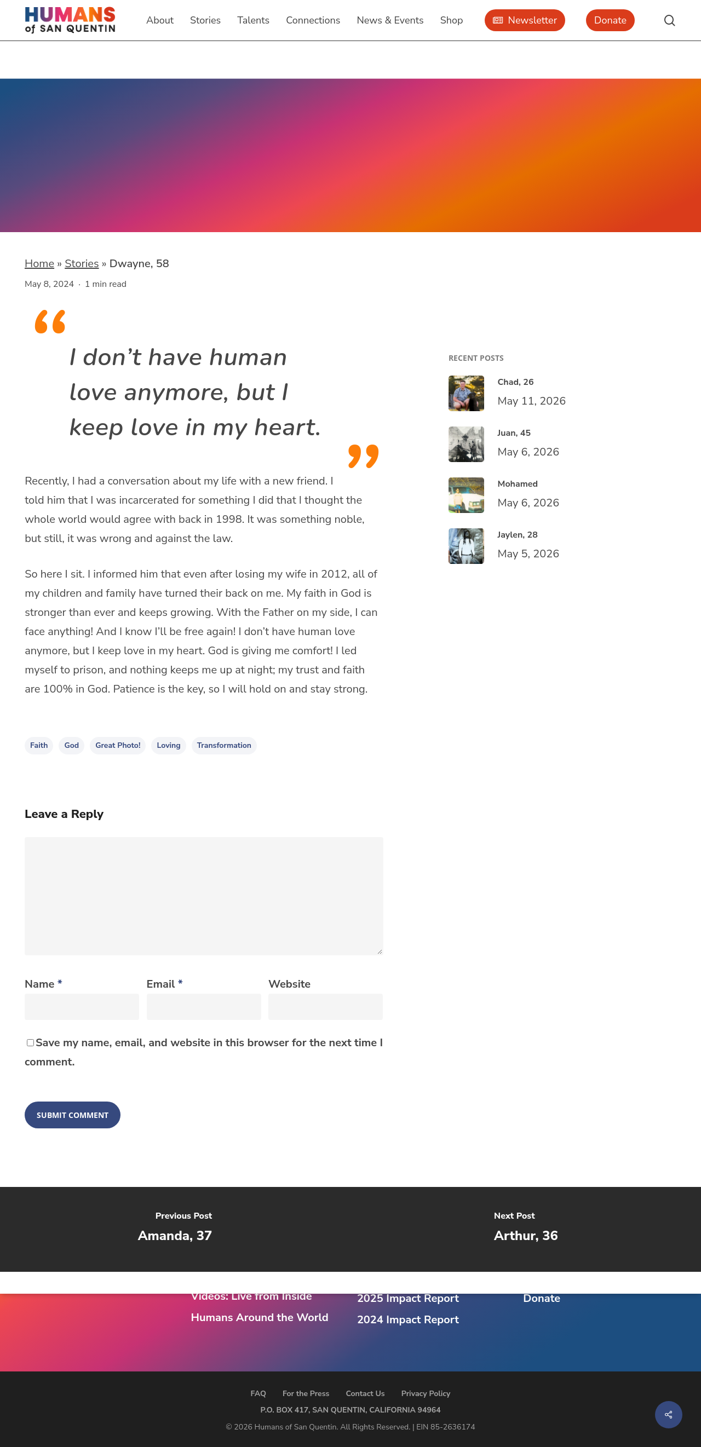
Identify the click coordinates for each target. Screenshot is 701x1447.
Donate (541, 1298)
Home (39, 263)
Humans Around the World (259, 1317)
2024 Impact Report (408, 1319)
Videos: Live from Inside (251, 1296)
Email (165, 984)
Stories (82, 263)
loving (168, 745)
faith (39, 745)
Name (43, 984)
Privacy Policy (426, 1393)
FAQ (258, 1393)
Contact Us (365, 1393)
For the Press (306, 1393)
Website (289, 984)
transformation (224, 745)
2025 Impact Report (408, 1298)
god (71, 745)
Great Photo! (117, 745)
